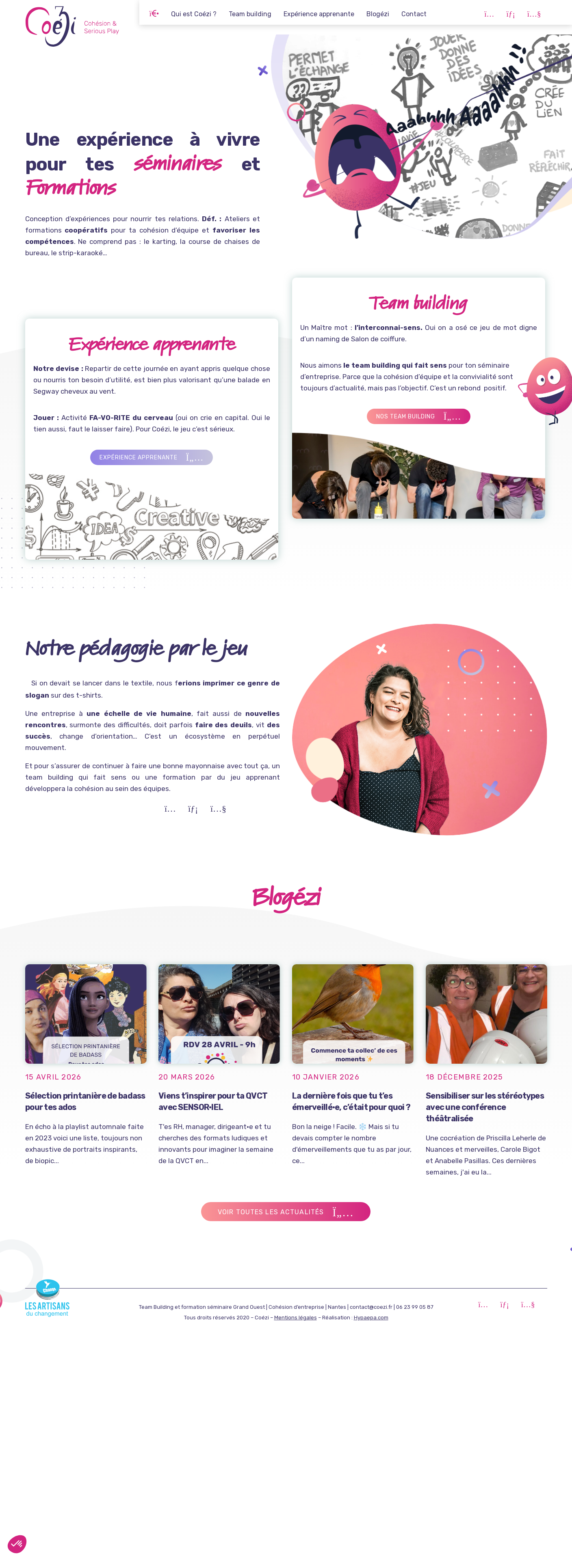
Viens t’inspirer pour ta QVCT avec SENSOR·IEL (218, 1101)
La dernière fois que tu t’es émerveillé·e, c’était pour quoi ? (353, 1102)
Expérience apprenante (319, 14)
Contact (414, 14)
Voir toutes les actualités (287, 1212)
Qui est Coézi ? (194, 14)
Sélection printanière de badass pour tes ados (86, 1101)
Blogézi (377, 14)
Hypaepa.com (371, 1317)
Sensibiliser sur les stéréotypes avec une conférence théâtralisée (486, 1106)
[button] (17, 1544)
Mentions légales (295, 1317)
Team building (250, 14)
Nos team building (450, 416)
